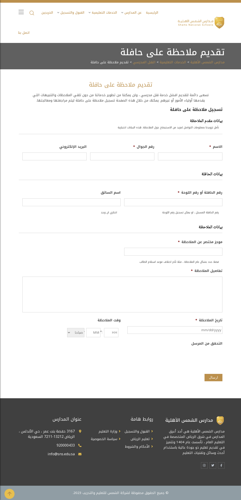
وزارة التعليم (108, 431)
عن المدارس (133, 13)
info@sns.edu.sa (61, 454)
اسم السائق (111, 193)
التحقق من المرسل (206, 343)
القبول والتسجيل (72, 13)
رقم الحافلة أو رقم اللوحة (200, 193)
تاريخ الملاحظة (208, 320)
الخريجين (47, 13)
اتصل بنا (24, 33)
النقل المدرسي (144, 62)
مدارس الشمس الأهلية (207, 62)
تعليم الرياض (140, 439)
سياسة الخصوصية (104, 439)
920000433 (66, 445)
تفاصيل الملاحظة (206, 271)
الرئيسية (152, 13)
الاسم (215, 147)
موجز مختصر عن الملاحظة (200, 242)
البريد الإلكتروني (73, 147)
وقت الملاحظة (109, 320)
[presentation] (188, 358)
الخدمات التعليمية (104, 13)
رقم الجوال (143, 147)
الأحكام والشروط (137, 446)
